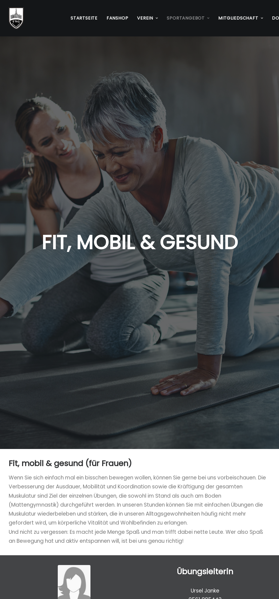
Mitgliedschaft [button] (240, 18)
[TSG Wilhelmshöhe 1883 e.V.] (16, 18)
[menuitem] (84, 18)
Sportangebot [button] (188, 18)
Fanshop (117, 18)
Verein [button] (147, 18)
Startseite (84, 18)
